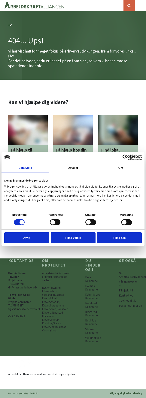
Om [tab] (120, 167)
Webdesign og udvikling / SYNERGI (23, 393)
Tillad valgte (73, 237)
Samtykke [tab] (25, 167)
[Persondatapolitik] (127, 301)
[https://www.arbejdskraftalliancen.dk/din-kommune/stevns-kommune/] (94, 331)
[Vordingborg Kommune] (94, 339)
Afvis (26, 237)
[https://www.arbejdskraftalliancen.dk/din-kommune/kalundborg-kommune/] (94, 296)
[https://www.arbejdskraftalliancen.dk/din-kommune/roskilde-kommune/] (94, 322)
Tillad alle (119, 237)
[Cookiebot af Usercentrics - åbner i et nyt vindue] (125, 157)
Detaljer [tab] (73, 167)
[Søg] (129, 5)
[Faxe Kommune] (94, 279)
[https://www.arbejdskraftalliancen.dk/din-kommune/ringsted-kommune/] (94, 313)
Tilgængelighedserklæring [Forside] (126, 393)
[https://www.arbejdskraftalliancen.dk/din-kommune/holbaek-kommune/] (94, 287)
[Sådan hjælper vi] (128, 283)
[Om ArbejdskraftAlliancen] (128, 275)
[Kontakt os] (126, 295)
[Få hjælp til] (126, 290)
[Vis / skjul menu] (140, 5)
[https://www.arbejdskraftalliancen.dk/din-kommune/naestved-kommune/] (94, 305)
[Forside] (61, 5)
